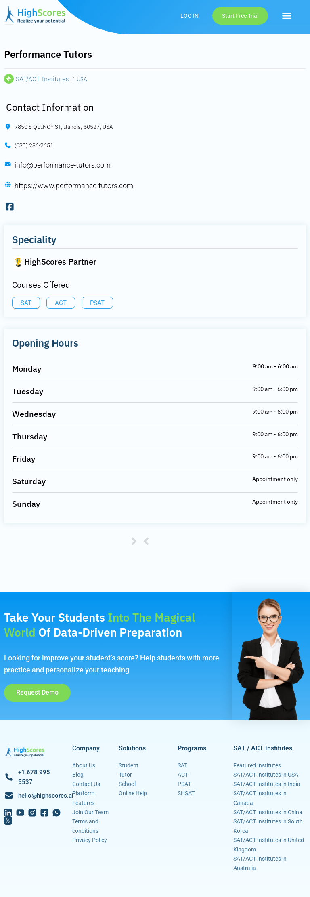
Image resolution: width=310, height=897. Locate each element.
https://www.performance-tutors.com (74, 185)
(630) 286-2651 (34, 145)
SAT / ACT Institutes (262, 748)
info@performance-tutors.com (63, 165)
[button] (287, 15)
